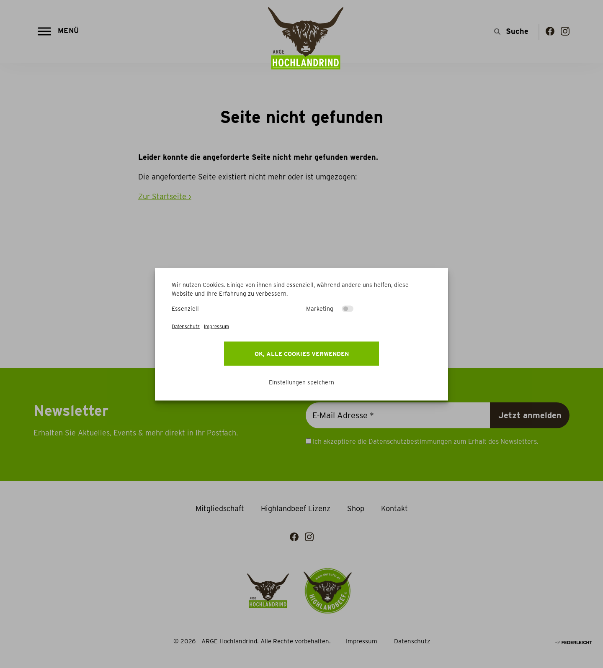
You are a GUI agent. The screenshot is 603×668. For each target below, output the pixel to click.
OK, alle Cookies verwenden (302, 353)
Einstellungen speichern (301, 382)
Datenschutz (186, 326)
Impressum (216, 326)
